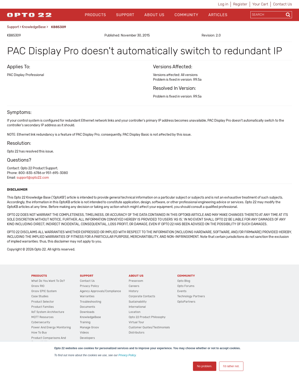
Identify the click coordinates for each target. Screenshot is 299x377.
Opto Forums (185, 286)
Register (240, 4)
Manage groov (89, 327)
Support (125, 15)
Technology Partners (191, 296)
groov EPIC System (44, 291)
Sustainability (138, 301)
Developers (87, 338)
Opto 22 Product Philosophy (147, 317)
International (137, 306)
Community (186, 15)
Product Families (42, 306)
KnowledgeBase (34, 27)
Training (85, 322)
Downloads (87, 312)
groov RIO (37, 286)
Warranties (87, 296)
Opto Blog (183, 281)
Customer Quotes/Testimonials (149, 327)
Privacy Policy (127, 355)
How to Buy (39, 332)
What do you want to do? (48, 281)
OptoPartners (186, 301)
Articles (218, 15)
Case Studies (39, 296)
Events (181, 291)
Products (95, 15)
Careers (134, 286)
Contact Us (282, 4)
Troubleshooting (90, 301)
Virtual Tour (136, 322)
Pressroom (136, 281)
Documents (87, 306)
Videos (84, 332)
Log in (223, 4)
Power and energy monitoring (51, 327)
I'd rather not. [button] (231, 366)
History (134, 291)
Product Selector (42, 301)
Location (134, 312)
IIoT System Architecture (47, 312)
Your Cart (260, 4)
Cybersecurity (40, 322)
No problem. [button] (204, 366)
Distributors (136, 332)
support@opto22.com (33, 178)
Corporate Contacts (142, 296)
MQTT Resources (42, 317)
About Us (154, 15)
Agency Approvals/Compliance (100, 291)
